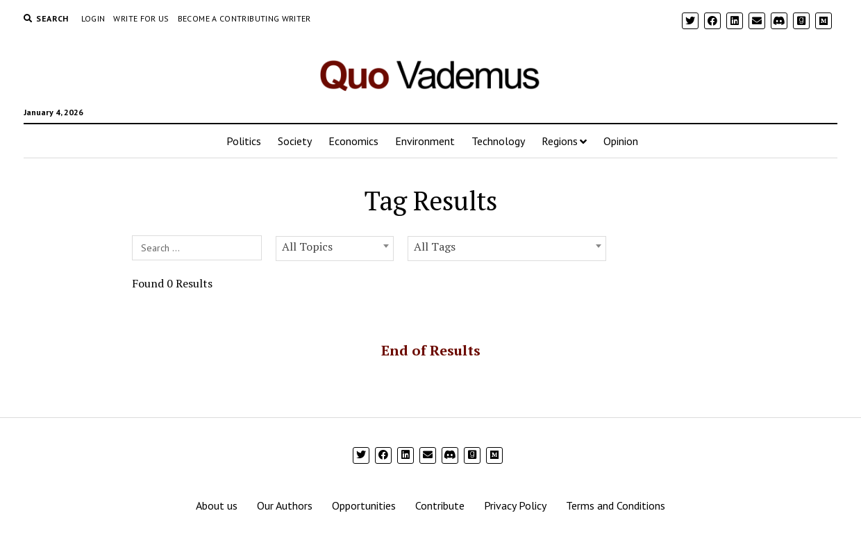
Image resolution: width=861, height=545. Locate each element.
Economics (353, 141)
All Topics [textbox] (307, 246)
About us (216, 505)
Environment (425, 141)
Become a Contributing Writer (244, 18)
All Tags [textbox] (434, 246)
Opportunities (364, 505)
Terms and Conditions (615, 505)
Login (93, 18)
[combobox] (335, 248)
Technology (498, 141)
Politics (243, 141)
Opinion (620, 141)
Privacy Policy (515, 505)
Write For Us (141, 18)
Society (295, 141)
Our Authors (284, 505)
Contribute (440, 505)
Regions (560, 141)
